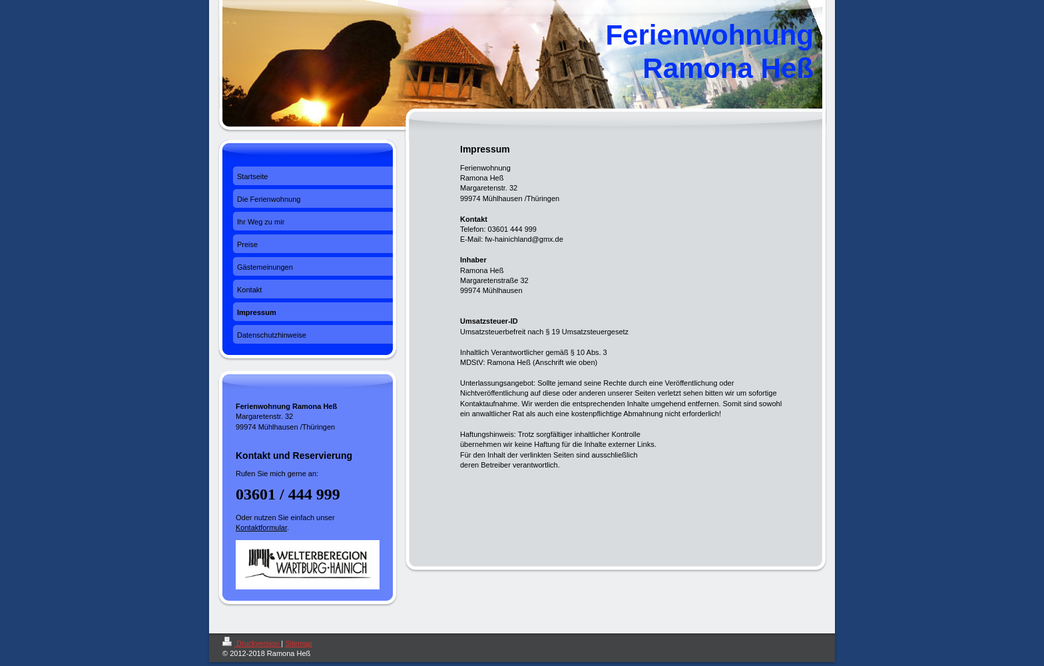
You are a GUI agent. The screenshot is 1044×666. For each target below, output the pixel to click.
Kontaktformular (261, 527)
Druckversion (251, 643)
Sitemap (298, 643)
